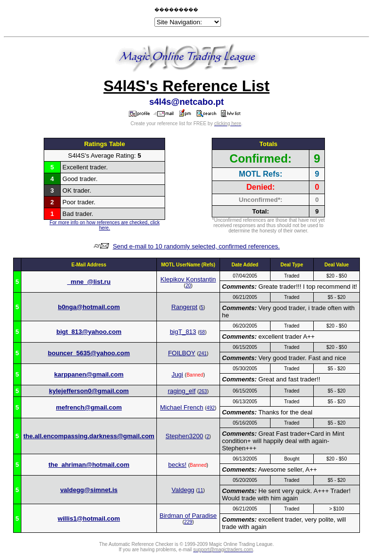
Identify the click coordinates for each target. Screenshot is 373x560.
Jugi (177, 374)
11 (200, 490)
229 (188, 522)
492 (210, 408)
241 (203, 353)
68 (202, 332)
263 (203, 391)
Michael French (181, 407)
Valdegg (182, 490)
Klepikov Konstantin (188, 279)
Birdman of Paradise (188, 515)
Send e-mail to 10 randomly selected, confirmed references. (196, 246)
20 (188, 285)
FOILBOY (181, 353)
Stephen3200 (184, 436)
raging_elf (181, 391)
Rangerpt (184, 307)
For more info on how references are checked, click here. (105, 225)
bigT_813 (183, 331)
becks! (177, 464)
